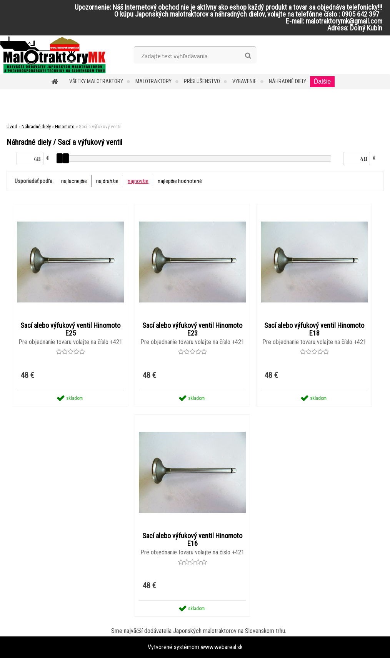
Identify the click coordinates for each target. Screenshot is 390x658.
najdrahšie (107, 181)
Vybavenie (244, 81)
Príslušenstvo (202, 81)
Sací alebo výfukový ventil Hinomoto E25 (70, 329)
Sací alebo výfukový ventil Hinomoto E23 (192, 329)
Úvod (12, 126)
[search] (248, 56)
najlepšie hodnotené (180, 181)
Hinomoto (65, 126)
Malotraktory (153, 81)
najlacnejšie (74, 181)
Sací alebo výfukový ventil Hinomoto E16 (192, 539)
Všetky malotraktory (96, 81)
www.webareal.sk (222, 647)
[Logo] (53, 54)
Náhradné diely (287, 81)
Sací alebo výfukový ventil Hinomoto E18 (314, 329)
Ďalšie (322, 81)
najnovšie (138, 181)
